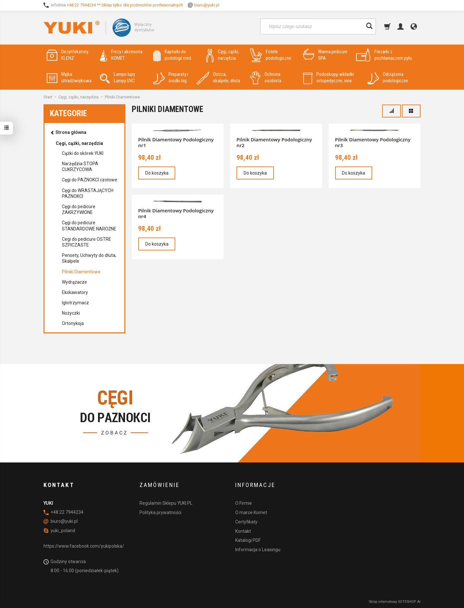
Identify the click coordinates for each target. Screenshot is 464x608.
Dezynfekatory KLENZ (67, 55)
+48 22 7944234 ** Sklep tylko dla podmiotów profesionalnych (125, 5)
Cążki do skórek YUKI (82, 153)
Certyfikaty (246, 521)
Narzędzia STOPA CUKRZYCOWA (80, 166)
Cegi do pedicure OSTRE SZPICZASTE (86, 242)
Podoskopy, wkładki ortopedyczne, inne (328, 77)
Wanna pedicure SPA (325, 55)
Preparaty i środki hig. (170, 77)
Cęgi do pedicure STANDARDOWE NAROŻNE (89, 225)
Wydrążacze (74, 282)
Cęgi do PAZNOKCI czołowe (89, 179)
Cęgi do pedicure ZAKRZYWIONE (78, 209)
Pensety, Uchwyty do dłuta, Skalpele (89, 258)
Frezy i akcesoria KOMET (121, 55)
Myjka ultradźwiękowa (69, 77)
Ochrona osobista (265, 77)
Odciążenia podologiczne (387, 77)
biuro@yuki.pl (206, 5)
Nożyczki (71, 313)
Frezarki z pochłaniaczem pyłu (384, 55)
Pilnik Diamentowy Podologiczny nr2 (274, 142)
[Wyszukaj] (369, 26)
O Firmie (243, 503)
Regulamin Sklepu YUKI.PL (166, 503)
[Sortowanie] (391, 111)
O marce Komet (251, 512)
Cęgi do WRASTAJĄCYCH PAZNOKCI (87, 193)
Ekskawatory (75, 292)
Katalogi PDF (248, 540)
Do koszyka (157, 173)
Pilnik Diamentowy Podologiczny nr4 (176, 213)
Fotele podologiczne (270, 55)
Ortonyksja (73, 323)
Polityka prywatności (160, 512)
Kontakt (243, 530)
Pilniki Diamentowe (81, 271)
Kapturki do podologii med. (172, 55)
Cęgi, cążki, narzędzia (222, 55)
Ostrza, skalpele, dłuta (218, 77)
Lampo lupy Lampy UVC (117, 77)
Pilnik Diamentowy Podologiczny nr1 (176, 142)
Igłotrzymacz (75, 302)
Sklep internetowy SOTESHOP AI (394, 601)
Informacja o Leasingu (257, 549)
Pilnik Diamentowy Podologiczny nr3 (373, 142)
